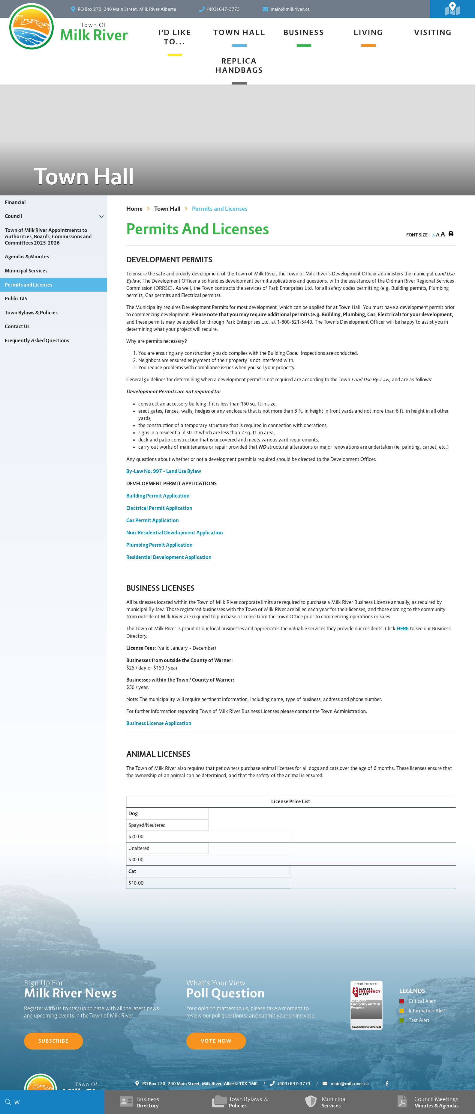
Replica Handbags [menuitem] (239, 65)
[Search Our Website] (52, 1102)
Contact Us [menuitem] (17, 326)
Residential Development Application (169, 557)
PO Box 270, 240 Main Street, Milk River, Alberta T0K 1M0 (202, 1083)
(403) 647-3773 (296, 1083)
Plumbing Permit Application (159, 545)
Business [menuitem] (304, 32)
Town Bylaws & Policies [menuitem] (31, 313)
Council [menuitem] (13, 216)
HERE (403, 628)
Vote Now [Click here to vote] (216, 1041)
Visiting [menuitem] (433, 32)
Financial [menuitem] (15, 202)
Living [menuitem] (368, 32)
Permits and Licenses (220, 208)
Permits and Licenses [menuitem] (28, 285)
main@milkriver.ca (346, 1083)
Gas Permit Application (152, 520)
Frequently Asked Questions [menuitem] (37, 340)
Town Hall (167, 208)
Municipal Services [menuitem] (26, 271)
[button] (101, 216)
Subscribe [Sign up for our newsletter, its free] (53, 1041)
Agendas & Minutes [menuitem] (27, 257)
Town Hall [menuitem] (239, 32)
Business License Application (158, 723)
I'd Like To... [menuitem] (174, 37)
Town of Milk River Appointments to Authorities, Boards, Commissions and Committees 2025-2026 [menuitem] (48, 236)
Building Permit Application (158, 496)
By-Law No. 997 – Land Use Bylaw (163, 471)
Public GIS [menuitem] (16, 299)
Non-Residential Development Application (174, 533)
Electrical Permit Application (159, 508)
